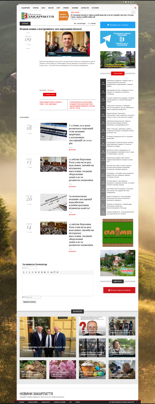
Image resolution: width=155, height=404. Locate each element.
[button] (23, 272)
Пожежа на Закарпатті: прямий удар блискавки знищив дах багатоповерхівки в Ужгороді (119, 206)
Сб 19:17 (103, 190)
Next (134, 12)
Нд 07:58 (103, 152)
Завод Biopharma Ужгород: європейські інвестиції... (92, 353)
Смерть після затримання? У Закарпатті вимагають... (93, 331)
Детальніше (73, 150)
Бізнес (43, 8)
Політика (35, 8)
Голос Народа (84, 328)
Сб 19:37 (103, 183)
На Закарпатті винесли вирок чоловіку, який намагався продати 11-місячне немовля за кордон (120, 144)
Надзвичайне (26, 8)
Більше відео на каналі (120, 290)
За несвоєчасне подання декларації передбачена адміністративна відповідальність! (80, 202)
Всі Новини (95, 8)
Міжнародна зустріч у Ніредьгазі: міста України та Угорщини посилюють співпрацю (120, 92)
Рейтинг (92, 23)
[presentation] (23, 272)
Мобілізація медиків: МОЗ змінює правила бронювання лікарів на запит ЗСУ (120, 159)
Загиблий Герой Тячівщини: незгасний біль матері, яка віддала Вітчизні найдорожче (120, 190)
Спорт (58, 8)
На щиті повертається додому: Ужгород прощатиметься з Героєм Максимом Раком (120, 99)
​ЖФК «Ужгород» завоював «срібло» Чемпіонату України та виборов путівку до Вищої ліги (120, 130)
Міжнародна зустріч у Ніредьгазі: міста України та (47, 348)
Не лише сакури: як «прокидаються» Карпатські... (60, 374)
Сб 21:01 (103, 167)
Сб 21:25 (103, 159)
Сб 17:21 (103, 213)
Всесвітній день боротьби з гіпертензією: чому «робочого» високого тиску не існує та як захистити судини (120, 115)
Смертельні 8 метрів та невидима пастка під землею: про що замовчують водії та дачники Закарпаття (120, 107)
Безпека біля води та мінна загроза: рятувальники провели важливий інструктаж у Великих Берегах (119, 167)
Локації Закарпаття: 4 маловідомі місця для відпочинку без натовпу (120, 213)
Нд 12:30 (103, 92)
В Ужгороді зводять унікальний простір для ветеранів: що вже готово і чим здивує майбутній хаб (102, 16)
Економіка (75, 8)
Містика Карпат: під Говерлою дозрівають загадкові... (31, 374)
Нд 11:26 (103, 107)
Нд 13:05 (103, 83)
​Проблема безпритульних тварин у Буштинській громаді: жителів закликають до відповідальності (119, 123)
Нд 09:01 (103, 137)
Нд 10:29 (103, 115)
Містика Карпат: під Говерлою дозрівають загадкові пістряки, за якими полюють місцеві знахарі (120, 183)
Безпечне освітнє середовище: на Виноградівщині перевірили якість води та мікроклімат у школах (120, 152)
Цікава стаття (50, 94)
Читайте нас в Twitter (118, 25)
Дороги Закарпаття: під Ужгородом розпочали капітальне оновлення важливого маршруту (119, 198)
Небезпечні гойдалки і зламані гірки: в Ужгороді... (123, 353)
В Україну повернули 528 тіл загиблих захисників (120, 137)
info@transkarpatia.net (58, 397)
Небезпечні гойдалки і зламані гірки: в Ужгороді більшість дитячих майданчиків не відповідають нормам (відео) (120, 83)
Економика (83, 349)
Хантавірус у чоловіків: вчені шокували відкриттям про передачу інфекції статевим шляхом (120, 175)
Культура (51, 8)
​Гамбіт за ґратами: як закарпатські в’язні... (120, 375)
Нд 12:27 (103, 99)
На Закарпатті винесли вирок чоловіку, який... (121, 331)
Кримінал (66, 8)
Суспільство (85, 8)
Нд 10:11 (103, 123)
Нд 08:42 (103, 144)
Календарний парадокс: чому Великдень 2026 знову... (92, 374)
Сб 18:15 (103, 198)
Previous (132, 12)
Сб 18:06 (103, 206)
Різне (112, 371)
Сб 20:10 (103, 175)
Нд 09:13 (103, 130)
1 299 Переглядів (79, 23)
